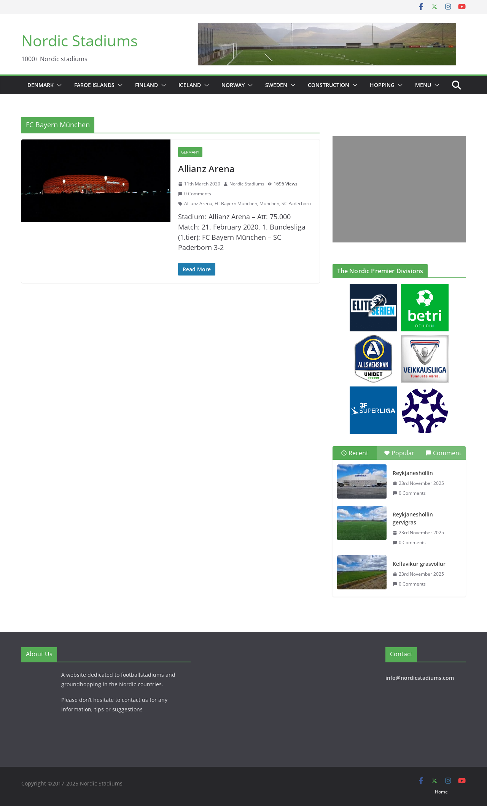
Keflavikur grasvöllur (419, 563)
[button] (58, 85)
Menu (423, 85)
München (269, 203)
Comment (443, 453)
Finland (146, 85)
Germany (190, 152)
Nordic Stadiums (79, 40)
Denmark (40, 85)
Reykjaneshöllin (413, 473)
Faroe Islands (94, 85)
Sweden (276, 85)
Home (441, 792)
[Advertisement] (397, 189)
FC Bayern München (236, 203)
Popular (399, 453)
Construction (328, 85)
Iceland (189, 85)
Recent (354, 453)
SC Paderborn (296, 203)
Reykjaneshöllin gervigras (413, 518)
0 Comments (194, 193)
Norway (233, 85)
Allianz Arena (206, 168)
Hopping (382, 85)
